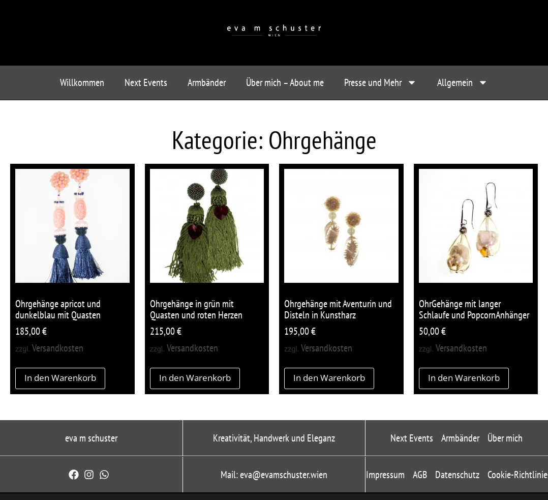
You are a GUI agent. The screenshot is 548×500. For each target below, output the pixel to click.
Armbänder (207, 82)
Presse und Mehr (380, 82)
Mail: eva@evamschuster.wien (274, 474)
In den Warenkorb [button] (60, 378)
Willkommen (82, 82)
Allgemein (462, 82)
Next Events (146, 82)
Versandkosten (57, 348)
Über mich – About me (285, 82)
